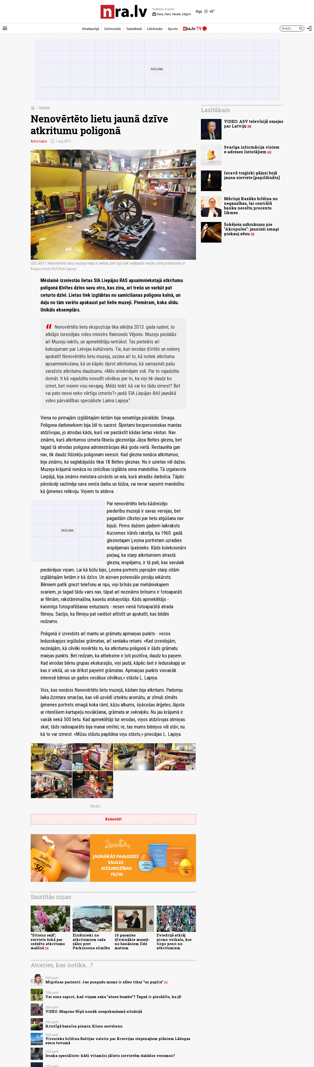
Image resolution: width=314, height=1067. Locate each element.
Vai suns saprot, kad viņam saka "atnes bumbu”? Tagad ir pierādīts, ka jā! (113, 996)
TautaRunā (134, 29)
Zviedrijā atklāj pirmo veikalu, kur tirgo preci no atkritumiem (174, 941)
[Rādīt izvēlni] (5, 28)
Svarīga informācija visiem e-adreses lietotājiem (251, 149)
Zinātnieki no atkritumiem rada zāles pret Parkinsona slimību (91, 941)
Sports (173, 29)
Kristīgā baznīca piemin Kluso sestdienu (83, 1026)
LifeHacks (155, 29)
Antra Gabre (39, 141)
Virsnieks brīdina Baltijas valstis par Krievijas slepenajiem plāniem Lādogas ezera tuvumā (117, 1040)
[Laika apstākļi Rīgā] (205, 11)
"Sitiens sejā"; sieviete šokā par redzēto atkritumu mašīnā (48, 941)
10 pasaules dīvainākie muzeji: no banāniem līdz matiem (132, 941)
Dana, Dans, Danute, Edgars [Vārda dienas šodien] (171, 14)
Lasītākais (215, 110)
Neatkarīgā (90, 29)
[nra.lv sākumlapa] (124, 12)
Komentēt (113, 819)
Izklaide (44, 107)
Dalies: (95, 806)
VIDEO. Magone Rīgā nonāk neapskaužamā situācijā (93, 1011)
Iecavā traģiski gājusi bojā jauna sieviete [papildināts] (252, 175)
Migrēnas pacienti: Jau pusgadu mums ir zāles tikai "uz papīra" (104, 982)
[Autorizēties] (309, 28)
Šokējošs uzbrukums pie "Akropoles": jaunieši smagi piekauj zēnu (251, 229)
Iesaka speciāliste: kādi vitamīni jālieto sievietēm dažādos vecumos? (110, 1055)
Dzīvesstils (112, 29)
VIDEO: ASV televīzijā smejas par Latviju (253, 124)
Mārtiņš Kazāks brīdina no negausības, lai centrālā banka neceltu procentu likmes (251, 205)
